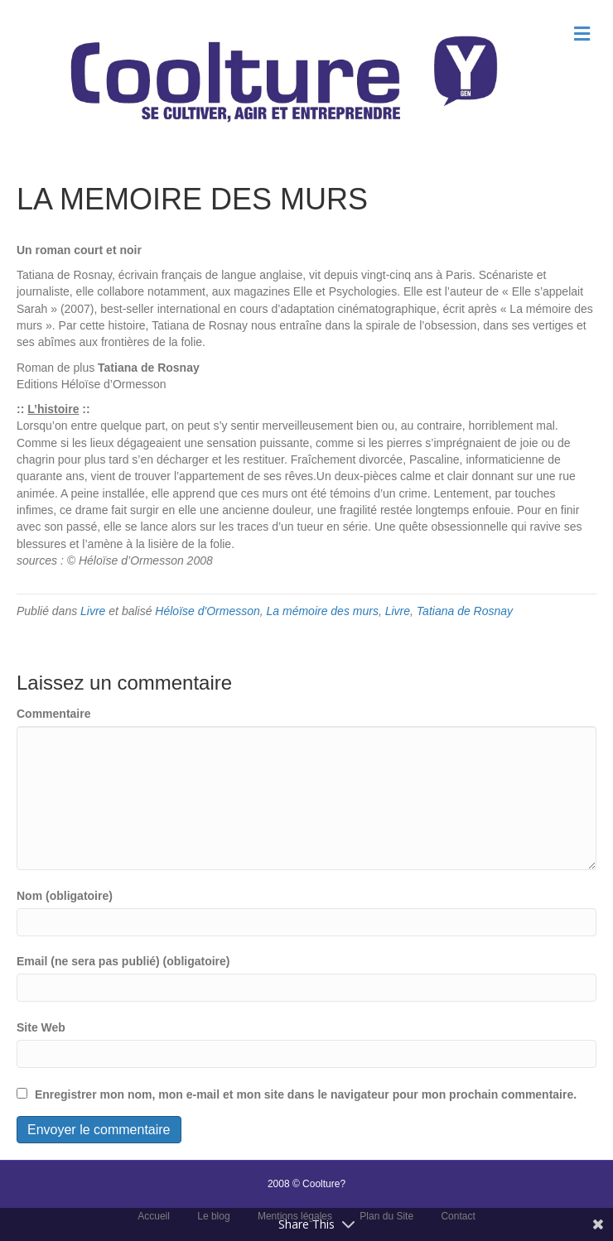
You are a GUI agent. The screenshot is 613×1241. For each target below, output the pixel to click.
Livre (92, 611)
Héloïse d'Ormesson (207, 611)
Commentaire (53, 713)
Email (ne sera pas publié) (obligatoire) (123, 961)
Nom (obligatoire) (65, 895)
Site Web (41, 1027)
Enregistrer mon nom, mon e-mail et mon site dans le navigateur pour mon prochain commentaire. (306, 1094)
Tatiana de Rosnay (465, 611)
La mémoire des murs (323, 611)
